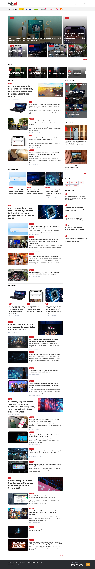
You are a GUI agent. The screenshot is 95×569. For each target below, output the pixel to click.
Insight (75, 4)
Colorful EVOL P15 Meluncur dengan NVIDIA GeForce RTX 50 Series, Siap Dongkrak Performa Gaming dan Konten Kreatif (17, 309)
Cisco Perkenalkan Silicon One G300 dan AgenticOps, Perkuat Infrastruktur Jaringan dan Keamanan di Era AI (53, 309)
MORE (85, 59)
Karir (41, 562)
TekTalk (80, 4)
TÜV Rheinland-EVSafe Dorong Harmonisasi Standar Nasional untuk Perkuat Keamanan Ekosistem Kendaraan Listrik (76, 240)
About (9, 562)
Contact (15, 562)
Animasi (76, 185)
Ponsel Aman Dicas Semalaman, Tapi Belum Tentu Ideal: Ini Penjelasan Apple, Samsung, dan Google (75, 209)
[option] (18, 72)
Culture (65, 4)
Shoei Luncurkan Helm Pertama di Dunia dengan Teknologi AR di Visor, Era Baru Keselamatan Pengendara (75, 229)
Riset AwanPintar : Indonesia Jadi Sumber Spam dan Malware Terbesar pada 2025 (35, 191)
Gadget (54, 4)
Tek (50, 4)
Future (70, 4)
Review (59, 4)
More (85, 173)
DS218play (74, 182)
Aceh (67, 182)
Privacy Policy (21, 562)
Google (81, 182)
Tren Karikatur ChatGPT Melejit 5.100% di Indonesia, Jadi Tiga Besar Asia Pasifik (17, 191)
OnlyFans (68, 185)
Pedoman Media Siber (32, 562)
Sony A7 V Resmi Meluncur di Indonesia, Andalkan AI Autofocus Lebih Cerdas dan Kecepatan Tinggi (75, 198)
